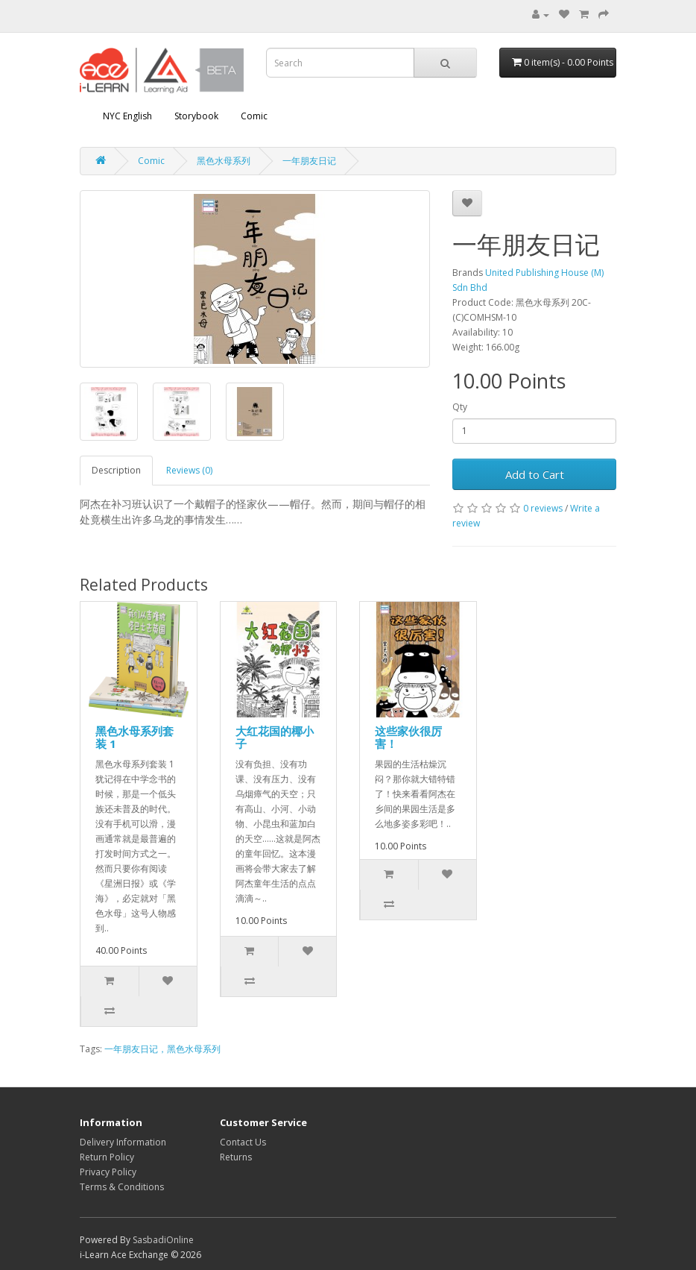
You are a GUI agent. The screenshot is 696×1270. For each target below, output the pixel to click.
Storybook (196, 116)
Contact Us (243, 1142)
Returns (236, 1157)
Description (116, 470)
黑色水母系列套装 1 (134, 737)
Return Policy (107, 1157)
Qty (459, 406)
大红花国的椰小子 (274, 737)
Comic (254, 116)
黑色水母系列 (223, 160)
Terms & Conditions (122, 1187)
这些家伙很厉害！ (408, 737)
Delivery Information (123, 1142)
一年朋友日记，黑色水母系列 (162, 1049)
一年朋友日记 (309, 160)
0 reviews (543, 508)
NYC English (127, 116)
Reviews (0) (189, 470)
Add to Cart (534, 474)
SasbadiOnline (163, 1239)
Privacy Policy (108, 1172)
